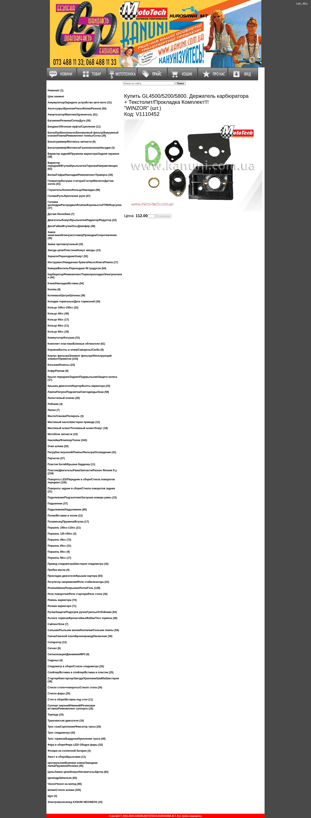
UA (298, 3)
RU (305, 3)
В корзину (163, 216)
